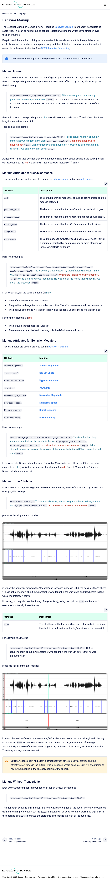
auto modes (87, 179)
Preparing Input (20, 13)
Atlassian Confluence (69, 877)
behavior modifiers (58, 346)
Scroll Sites (52, 877)
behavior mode (60, 179)
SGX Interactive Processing (55, 48)
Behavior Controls (64, 27)
